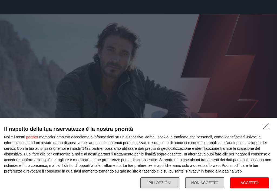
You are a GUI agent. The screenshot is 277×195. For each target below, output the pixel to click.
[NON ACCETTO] (267, 127)
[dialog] (138, 156)
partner (32, 137)
